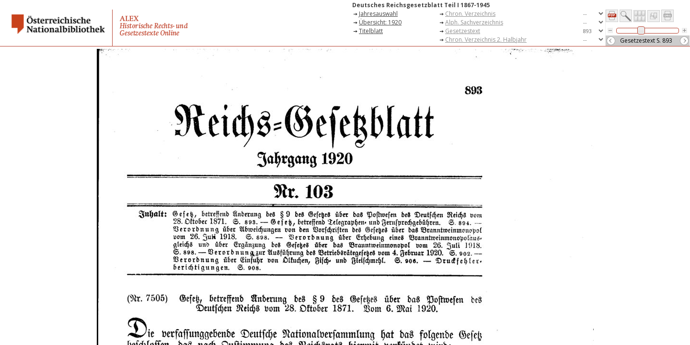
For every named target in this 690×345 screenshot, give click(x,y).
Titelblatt (371, 31)
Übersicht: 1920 (380, 22)
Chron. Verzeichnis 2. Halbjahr (486, 39)
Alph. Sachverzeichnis (474, 22)
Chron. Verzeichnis (470, 14)
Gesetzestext (462, 31)
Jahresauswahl (378, 14)
